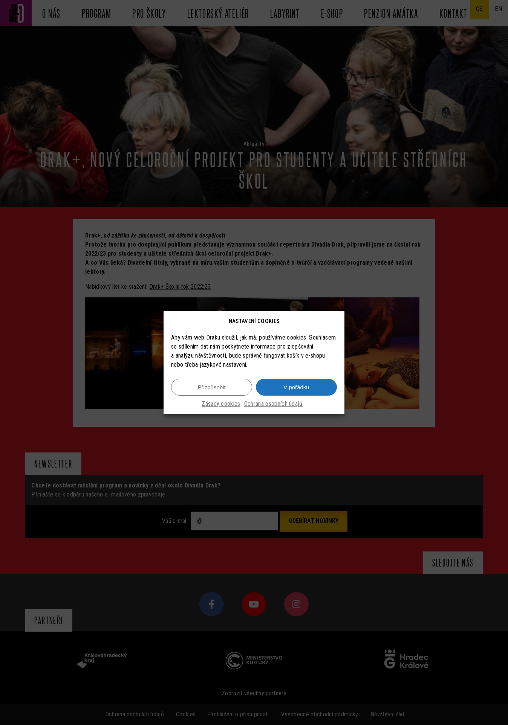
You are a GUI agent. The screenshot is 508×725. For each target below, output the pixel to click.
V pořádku (296, 387)
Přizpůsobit (211, 387)
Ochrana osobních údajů (273, 403)
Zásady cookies (221, 403)
